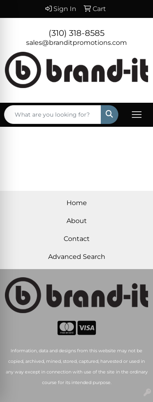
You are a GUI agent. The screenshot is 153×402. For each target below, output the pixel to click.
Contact (77, 239)
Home (77, 203)
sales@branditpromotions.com (76, 42)
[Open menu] (137, 114)
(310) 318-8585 (76, 33)
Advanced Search (76, 257)
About (77, 221)
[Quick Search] (52, 114)
